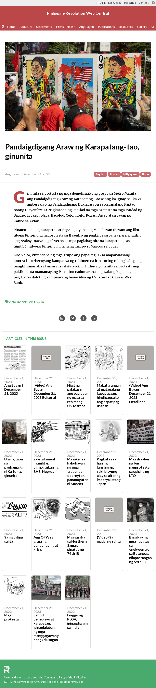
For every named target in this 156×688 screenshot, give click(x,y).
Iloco (145, 174)
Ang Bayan (86, 26)
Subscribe (130, 2)
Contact (144, 2)
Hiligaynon (130, 174)
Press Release (65, 26)
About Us (26, 26)
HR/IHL (101, 2)
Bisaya (114, 174)
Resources (126, 26)
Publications (106, 26)
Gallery (142, 26)
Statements (44, 26)
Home (11, 26)
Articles (36, 301)
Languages (114, 2)
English (100, 174)
